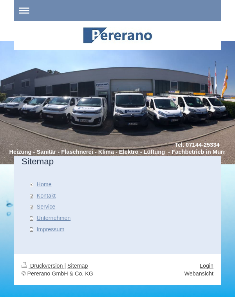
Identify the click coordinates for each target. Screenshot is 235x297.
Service (46, 206)
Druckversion (43, 266)
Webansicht (198, 273)
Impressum (51, 229)
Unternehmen (54, 218)
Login (206, 266)
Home (44, 184)
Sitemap (77, 266)
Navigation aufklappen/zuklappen (117, 10)
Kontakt (46, 196)
